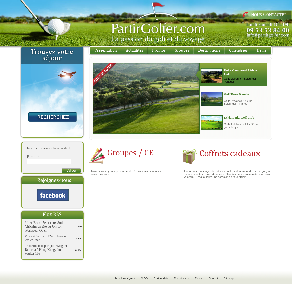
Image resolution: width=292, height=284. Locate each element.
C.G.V (144, 278)
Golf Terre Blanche (236, 94)
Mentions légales (125, 278)
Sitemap (228, 278)
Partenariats (161, 278)
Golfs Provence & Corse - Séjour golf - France (239, 102)
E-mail (32, 157)
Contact (213, 278)
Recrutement (181, 278)
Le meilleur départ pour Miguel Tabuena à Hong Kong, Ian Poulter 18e (46, 249)
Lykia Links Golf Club (239, 117)
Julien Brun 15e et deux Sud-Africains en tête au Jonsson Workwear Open (44, 226)
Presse (199, 278)
